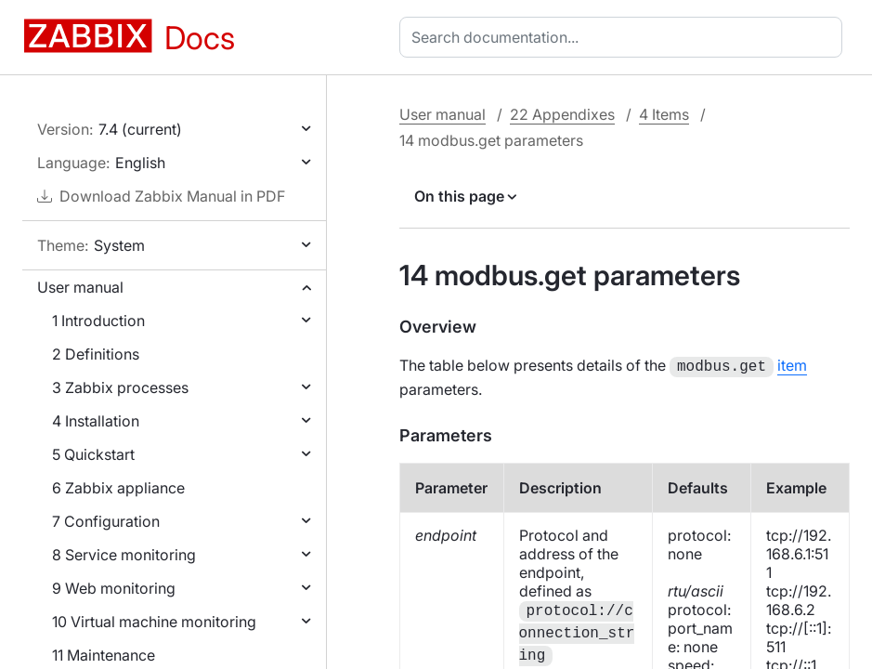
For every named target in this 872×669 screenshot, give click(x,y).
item (792, 365)
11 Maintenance (103, 655)
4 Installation (95, 421)
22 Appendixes (562, 114)
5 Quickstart (93, 454)
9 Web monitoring (114, 588)
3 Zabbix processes (120, 387)
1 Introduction (98, 320)
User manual (80, 287)
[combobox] (624, 37)
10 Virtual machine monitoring (154, 621)
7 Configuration (106, 521)
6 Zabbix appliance (118, 488)
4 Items (664, 114)
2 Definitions (95, 354)
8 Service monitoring (124, 554)
